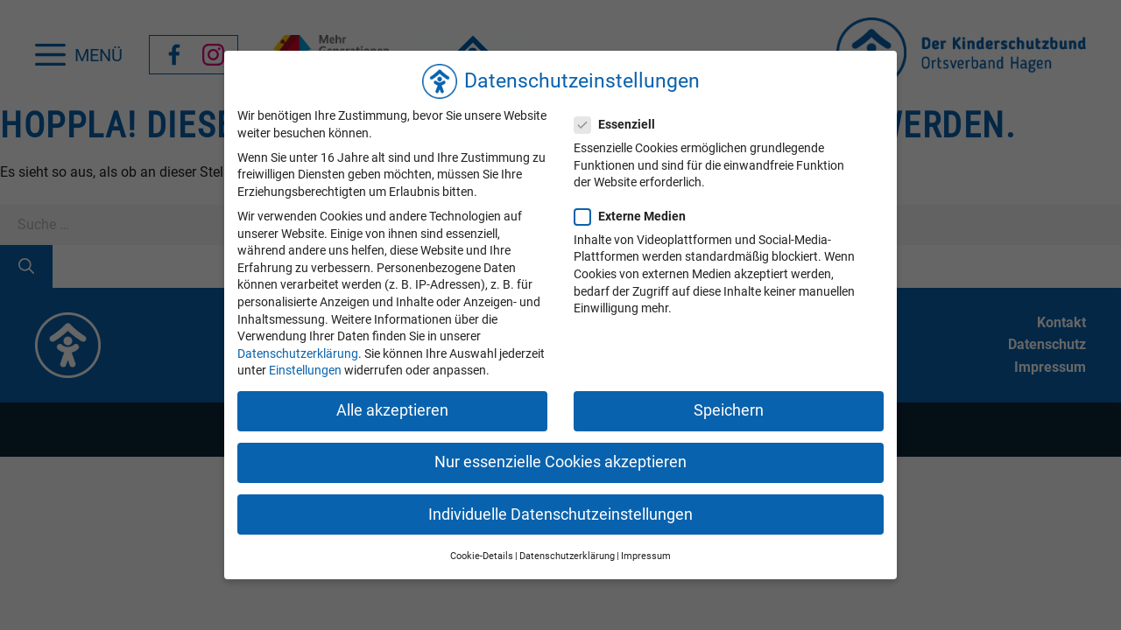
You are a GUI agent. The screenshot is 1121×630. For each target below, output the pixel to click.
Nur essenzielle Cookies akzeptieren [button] (560, 462)
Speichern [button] (729, 410)
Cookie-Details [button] (481, 556)
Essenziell (620, 124)
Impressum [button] (646, 556)
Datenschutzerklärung (297, 353)
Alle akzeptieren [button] (392, 410)
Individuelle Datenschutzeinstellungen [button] (560, 514)
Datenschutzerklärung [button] (567, 556)
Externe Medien (635, 216)
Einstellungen (305, 370)
